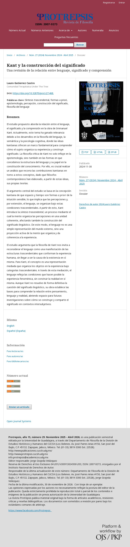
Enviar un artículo (19, 406)
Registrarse (109, 2)
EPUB (113, 152)
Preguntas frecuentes (66, 37)
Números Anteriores (42, 30)
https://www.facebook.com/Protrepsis (30, 510)
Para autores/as (15, 356)
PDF (86, 152)
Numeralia (97, 30)
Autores (82, 30)
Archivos (20, 55)
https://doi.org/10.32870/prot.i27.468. (33, 93)
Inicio (9, 55)
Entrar (122, 2)
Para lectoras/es (15, 351)
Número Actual (17, 30)
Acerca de (64, 30)
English (10, 325)
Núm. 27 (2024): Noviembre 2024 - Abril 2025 (51, 55)
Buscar (80, 44)
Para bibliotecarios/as (18, 361)
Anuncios (114, 30)
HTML (99, 152)
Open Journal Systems (19, 421)
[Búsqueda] (58, 45)
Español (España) (16, 330)
